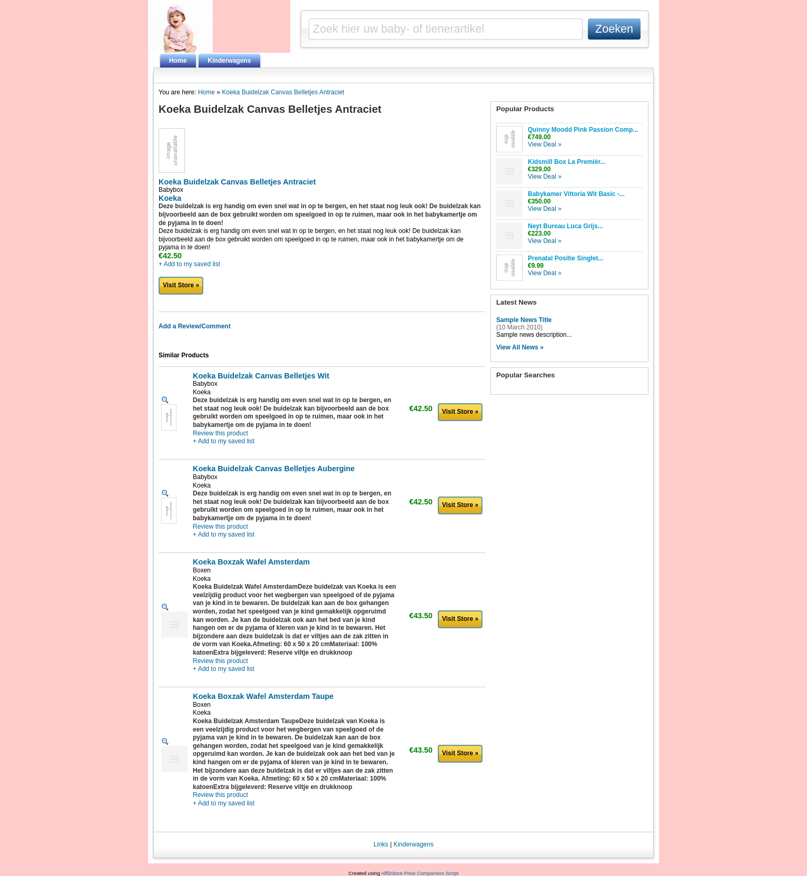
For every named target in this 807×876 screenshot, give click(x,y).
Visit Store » (181, 285)
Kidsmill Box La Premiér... (566, 162)
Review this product (220, 433)
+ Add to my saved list (189, 264)
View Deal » (545, 144)
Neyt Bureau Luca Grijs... (565, 226)
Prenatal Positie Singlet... (565, 258)
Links (380, 844)
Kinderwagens (229, 60)
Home (177, 60)
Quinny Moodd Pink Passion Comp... (583, 129)
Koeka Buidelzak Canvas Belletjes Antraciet (283, 92)
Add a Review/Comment (195, 326)
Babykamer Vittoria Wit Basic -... (576, 194)
